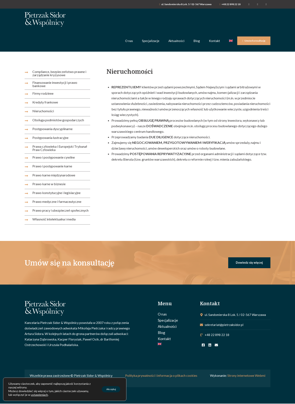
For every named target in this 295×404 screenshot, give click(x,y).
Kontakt (164, 339)
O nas (162, 314)
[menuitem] (177, 344)
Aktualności (167, 327)
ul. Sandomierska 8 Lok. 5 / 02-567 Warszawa (186, 4)
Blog (161, 333)
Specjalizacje (168, 321)
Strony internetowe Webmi (246, 376)
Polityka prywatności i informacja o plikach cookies (161, 376)
